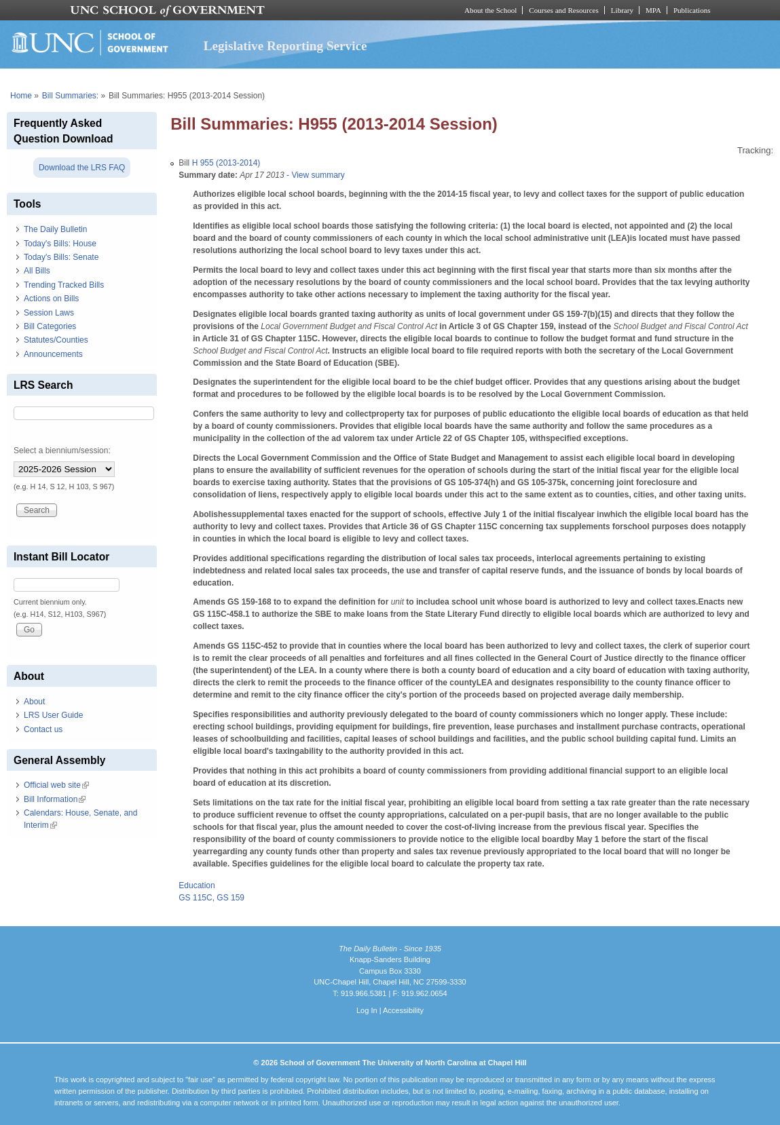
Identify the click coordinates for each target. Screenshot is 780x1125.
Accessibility (403, 1010)
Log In (366, 1010)
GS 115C (195, 897)
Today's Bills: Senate (61, 257)
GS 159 (230, 897)
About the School (490, 10)
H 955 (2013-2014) (226, 163)
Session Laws (49, 313)
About (34, 701)
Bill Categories (50, 326)
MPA (653, 10)
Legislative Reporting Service (285, 46)
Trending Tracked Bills (64, 285)
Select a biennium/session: (62, 450)
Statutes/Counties (56, 340)
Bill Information (55, 799)
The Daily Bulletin (55, 229)
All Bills (37, 270)
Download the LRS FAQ (82, 167)
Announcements (53, 354)
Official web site (56, 785)
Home (21, 95)
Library (622, 10)
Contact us (43, 729)
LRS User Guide (53, 715)
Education (197, 885)
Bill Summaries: (70, 95)
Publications (692, 10)
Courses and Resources (563, 10)
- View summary (314, 175)
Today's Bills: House (60, 243)
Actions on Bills (51, 298)
